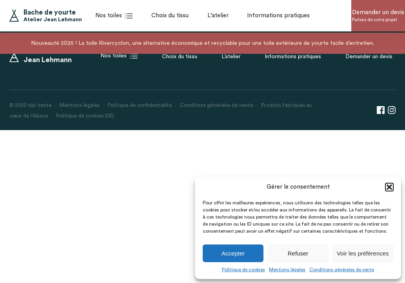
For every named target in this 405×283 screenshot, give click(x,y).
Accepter (233, 253)
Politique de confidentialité (140, 105)
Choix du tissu (179, 56)
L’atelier (231, 56)
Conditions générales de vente (341, 269)
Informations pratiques (293, 56)
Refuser (298, 253)
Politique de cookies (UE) (85, 115)
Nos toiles (119, 56)
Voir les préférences (363, 253)
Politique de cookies (243, 269)
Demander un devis (368, 56)
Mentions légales (287, 269)
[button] (389, 187)
